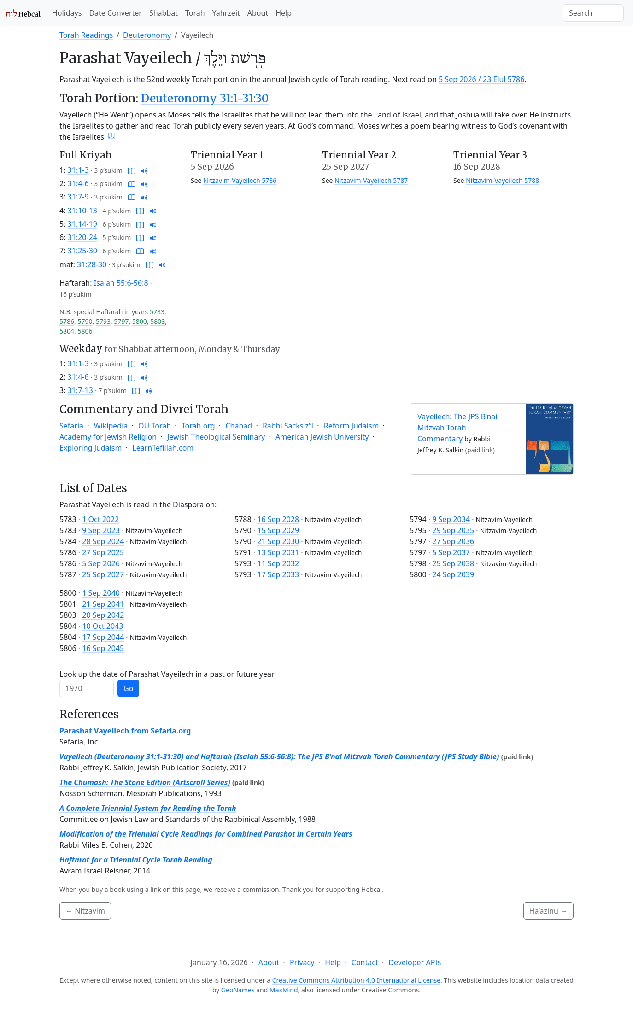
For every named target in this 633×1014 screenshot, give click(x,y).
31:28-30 (91, 264)
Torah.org (198, 426)
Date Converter (115, 13)
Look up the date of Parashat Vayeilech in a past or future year (167, 674)
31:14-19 (82, 224)
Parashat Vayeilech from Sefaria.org (125, 731)
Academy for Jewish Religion (108, 437)
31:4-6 (78, 183)
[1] (111, 135)
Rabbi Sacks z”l (288, 426)
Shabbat (163, 13)
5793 (103, 321)
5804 (66, 331)
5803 (157, 321)
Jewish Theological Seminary (216, 437)
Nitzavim (85, 911)
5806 (84, 331)
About (257, 13)
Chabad (238, 426)
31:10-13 (82, 210)
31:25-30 (82, 251)
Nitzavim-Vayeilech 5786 (239, 180)
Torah (195, 13)
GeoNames (238, 989)
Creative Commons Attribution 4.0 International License (356, 980)
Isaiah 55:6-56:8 (121, 283)
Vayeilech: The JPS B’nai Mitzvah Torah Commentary (457, 427)
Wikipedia (111, 426)
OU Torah (154, 426)
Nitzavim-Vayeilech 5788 (502, 180)
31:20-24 (82, 237)
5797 (121, 321)
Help (283, 13)
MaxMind (284, 989)
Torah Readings (86, 35)
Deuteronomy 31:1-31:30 (205, 98)
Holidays (67, 13)
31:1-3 (78, 170)
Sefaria (71, 426)
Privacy (302, 962)
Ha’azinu (548, 911)
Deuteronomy (147, 35)
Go (128, 688)
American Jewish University (322, 437)
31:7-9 (78, 197)
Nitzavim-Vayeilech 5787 (371, 180)
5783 (157, 311)
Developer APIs (414, 962)
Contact (365, 962)
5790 (84, 321)
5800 (139, 321)
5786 (66, 321)
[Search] (593, 13)
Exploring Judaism (90, 448)
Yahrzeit (226, 13)
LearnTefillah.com (162, 448)
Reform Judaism (351, 426)
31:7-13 (80, 390)
